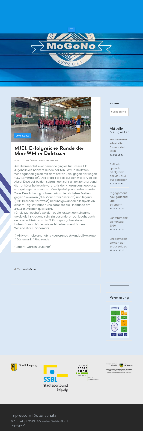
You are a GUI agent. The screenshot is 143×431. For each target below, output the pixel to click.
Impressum (21, 415)
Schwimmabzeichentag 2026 (119, 221)
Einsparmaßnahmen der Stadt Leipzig (118, 242)
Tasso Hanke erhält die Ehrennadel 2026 (118, 145)
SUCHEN (114, 103)
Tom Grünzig (29, 269)
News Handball (48, 160)
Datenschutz (44, 415)
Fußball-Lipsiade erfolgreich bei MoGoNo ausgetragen (118, 172)
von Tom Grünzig (26, 160)
